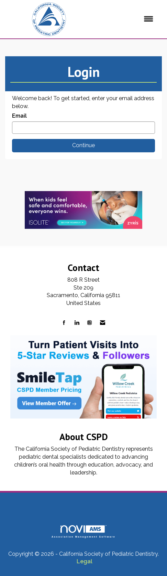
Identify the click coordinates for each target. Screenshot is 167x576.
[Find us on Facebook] (64, 323)
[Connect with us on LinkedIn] (76, 323)
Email (19, 116)
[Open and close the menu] (126, 19)
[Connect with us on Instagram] (89, 323)
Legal (84, 561)
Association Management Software (83, 531)
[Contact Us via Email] (103, 323)
